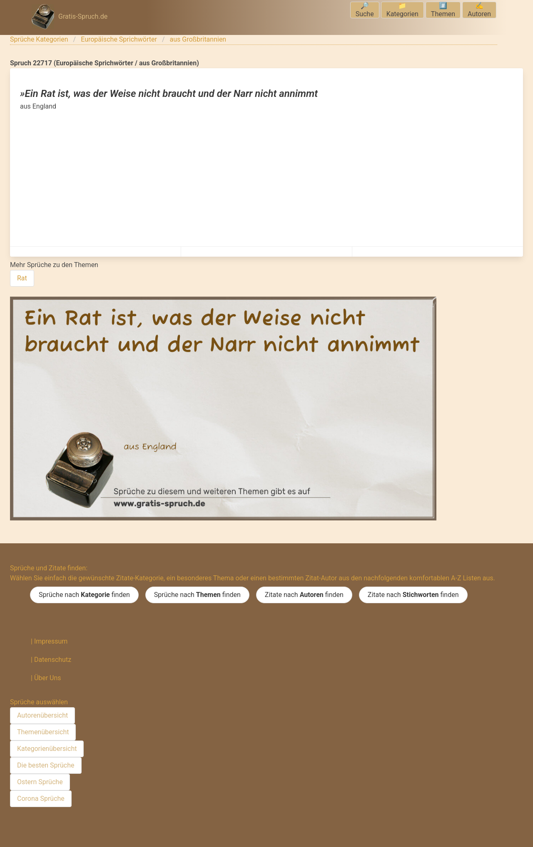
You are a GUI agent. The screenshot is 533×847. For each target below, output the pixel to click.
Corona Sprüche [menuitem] (41, 798)
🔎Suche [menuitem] (365, 10)
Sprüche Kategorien (39, 39)
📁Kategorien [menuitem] (402, 10)
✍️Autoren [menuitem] (479, 10)
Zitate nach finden (304, 595)
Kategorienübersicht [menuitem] (47, 749)
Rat (22, 278)
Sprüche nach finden (84, 595)
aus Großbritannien (198, 39)
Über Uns (47, 678)
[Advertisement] (266, 174)
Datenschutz (52, 660)
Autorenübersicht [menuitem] (42, 715)
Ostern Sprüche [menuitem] (40, 782)
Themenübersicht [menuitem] (43, 732)
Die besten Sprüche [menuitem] (46, 765)
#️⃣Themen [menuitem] (443, 10)
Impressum (51, 641)
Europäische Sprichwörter (119, 39)
